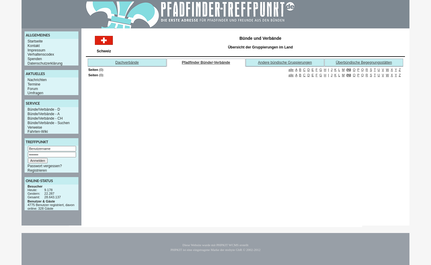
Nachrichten (37, 80)
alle (291, 69)
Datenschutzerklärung (45, 63)
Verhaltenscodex (41, 54)
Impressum (36, 50)
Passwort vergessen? (45, 166)
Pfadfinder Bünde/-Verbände (206, 62)
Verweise (35, 127)
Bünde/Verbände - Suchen (49, 123)
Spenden (35, 59)
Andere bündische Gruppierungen (285, 62)
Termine (34, 84)
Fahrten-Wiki (38, 132)
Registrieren (37, 170)
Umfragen (35, 93)
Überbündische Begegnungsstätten (364, 62)
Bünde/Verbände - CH (45, 118)
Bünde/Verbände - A (44, 114)
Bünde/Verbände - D (44, 109)
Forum (33, 88)
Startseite (35, 41)
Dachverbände (127, 62)
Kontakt (34, 46)
